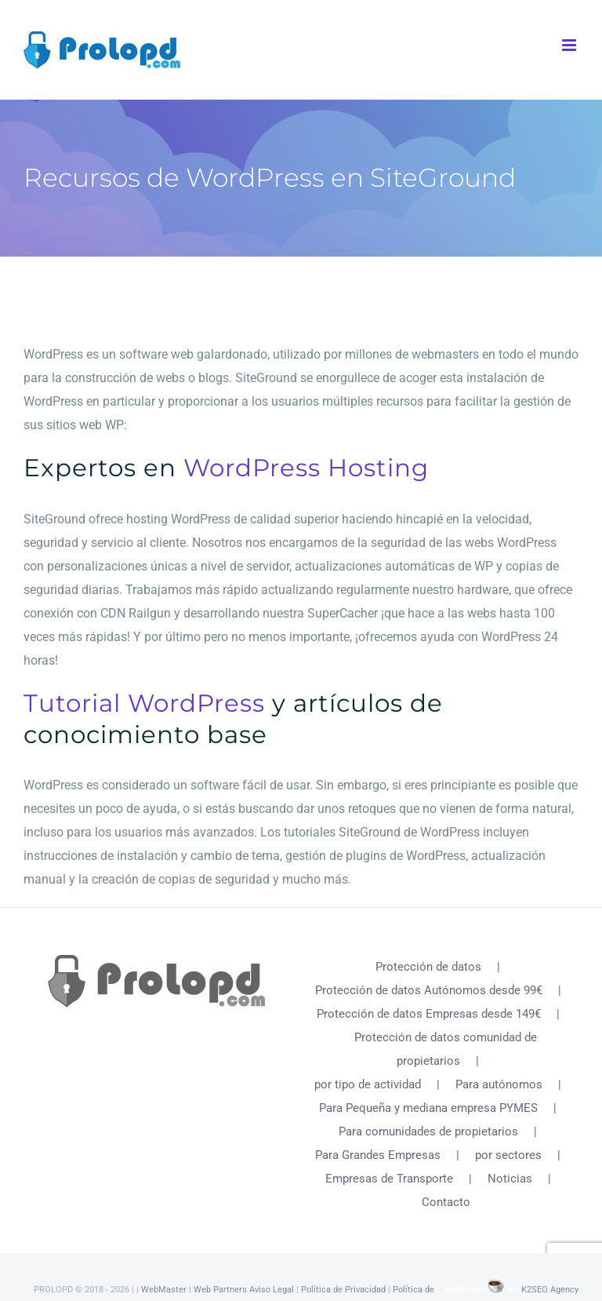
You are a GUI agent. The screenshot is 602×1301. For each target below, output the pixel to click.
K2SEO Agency (549, 1290)
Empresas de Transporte (389, 1179)
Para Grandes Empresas (378, 1155)
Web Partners (220, 1290)
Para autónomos (498, 1084)
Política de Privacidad (343, 1290)
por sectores (508, 1155)
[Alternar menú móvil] (570, 45)
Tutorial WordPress (144, 703)
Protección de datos (428, 967)
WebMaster (164, 1290)
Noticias (510, 1179)
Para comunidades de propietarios (428, 1131)
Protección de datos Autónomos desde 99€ (428, 990)
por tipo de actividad (367, 1084)
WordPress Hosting (306, 468)
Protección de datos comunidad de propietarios (445, 1049)
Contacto (446, 1202)
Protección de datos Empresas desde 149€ (429, 1014)
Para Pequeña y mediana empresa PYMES (428, 1108)
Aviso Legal (271, 1290)
